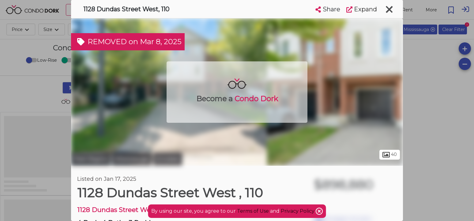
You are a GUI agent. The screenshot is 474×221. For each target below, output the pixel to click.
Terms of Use (253, 211)
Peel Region (90, 159)
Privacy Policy (298, 211)
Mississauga (132, 159)
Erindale (167, 159)
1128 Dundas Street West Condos (129, 210)
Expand (361, 9)
